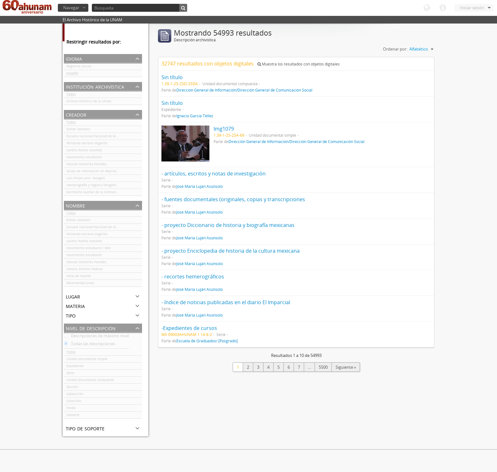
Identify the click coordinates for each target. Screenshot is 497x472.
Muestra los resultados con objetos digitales (298, 64)
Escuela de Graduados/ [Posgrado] (207, 340)
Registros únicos (78, 67)
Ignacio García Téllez (194, 115)
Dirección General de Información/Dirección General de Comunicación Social (244, 89)
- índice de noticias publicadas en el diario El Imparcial (225, 302)
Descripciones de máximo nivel (96, 337)
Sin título (172, 77)
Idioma (427, 8)
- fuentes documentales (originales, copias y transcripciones (233, 199)
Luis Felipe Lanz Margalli (85, 179)
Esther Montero (78, 130)
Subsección (74, 395)
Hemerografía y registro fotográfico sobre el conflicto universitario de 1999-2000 (104, 186)
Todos (71, 95)
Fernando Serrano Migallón (86, 144)
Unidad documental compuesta (90, 381)
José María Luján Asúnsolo (199, 186)
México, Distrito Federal (84, 270)
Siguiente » (346, 367)
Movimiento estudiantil (84, 158)
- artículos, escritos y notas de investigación (213, 173)
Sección (72, 388)
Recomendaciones (80, 284)
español (72, 74)
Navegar (71, 7)
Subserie (72, 416)
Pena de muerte (78, 277)
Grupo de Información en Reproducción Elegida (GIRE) (104, 172)
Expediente (75, 367)
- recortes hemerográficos (192, 276)
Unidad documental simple (86, 360)
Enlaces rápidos (443, 8)
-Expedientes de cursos (189, 328)
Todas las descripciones (89, 345)
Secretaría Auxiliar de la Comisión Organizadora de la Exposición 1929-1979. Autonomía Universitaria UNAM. (104, 193)
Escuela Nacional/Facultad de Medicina (96, 137)
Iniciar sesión (472, 7)
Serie (70, 374)
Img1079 (224, 128)
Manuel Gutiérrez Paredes (86, 165)
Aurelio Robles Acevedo (84, 151)
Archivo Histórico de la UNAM (88, 102)
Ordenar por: (395, 49)
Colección (73, 402)
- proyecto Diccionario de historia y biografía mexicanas (228, 225)
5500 (323, 367)
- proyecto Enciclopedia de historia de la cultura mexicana (230, 250)
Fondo (71, 409)
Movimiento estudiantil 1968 (88, 249)
